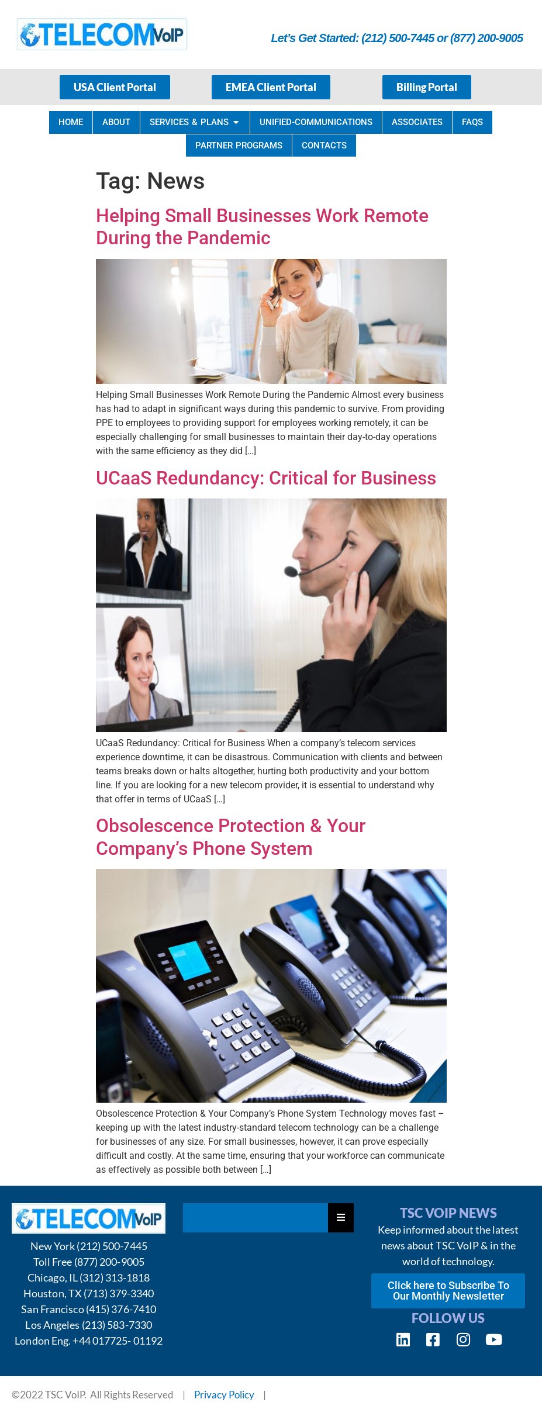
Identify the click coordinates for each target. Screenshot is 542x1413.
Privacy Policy (224, 1394)
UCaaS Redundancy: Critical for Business (266, 478)
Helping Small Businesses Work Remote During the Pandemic (262, 227)
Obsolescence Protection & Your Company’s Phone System (230, 837)
